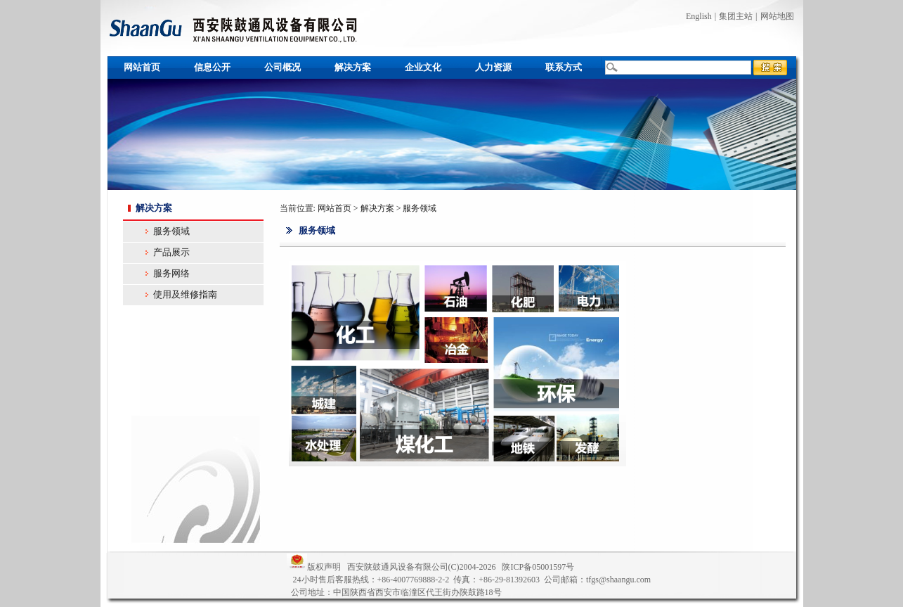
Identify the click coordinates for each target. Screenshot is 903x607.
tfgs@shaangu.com (618, 579)
